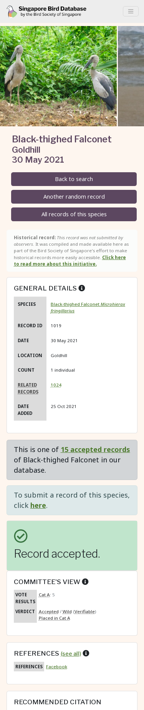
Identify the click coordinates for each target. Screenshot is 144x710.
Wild (67, 611)
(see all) (71, 653)
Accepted (49, 611)
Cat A (44, 594)
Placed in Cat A (54, 618)
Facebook (56, 666)
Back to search (74, 179)
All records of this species (74, 214)
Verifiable (84, 611)
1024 (56, 385)
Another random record (74, 196)
